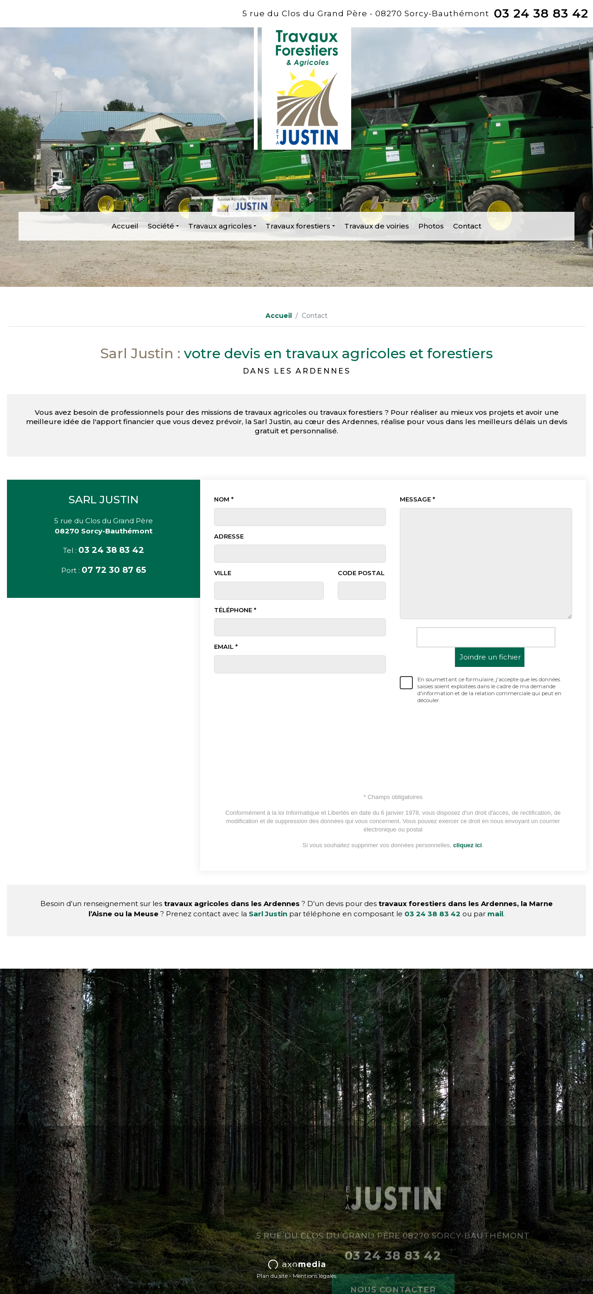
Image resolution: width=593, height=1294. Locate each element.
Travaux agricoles (220, 226)
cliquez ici (467, 845)
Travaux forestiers (297, 226)
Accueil (125, 226)
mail (495, 913)
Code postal (361, 573)
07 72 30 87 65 (114, 570)
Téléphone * (235, 610)
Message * (417, 499)
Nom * (223, 499)
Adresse (229, 536)
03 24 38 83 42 (541, 13)
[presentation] (486, 735)
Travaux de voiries (376, 226)
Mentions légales (314, 1275)
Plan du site (272, 1275)
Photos (431, 226)
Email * (226, 646)
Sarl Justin (268, 913)
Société (161, 226)
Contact (467, 226)
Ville (222, 573)
